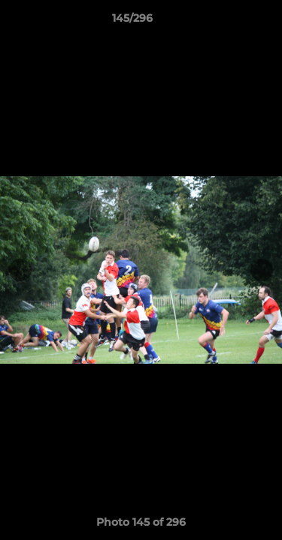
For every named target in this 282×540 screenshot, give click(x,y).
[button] (228, 21)
